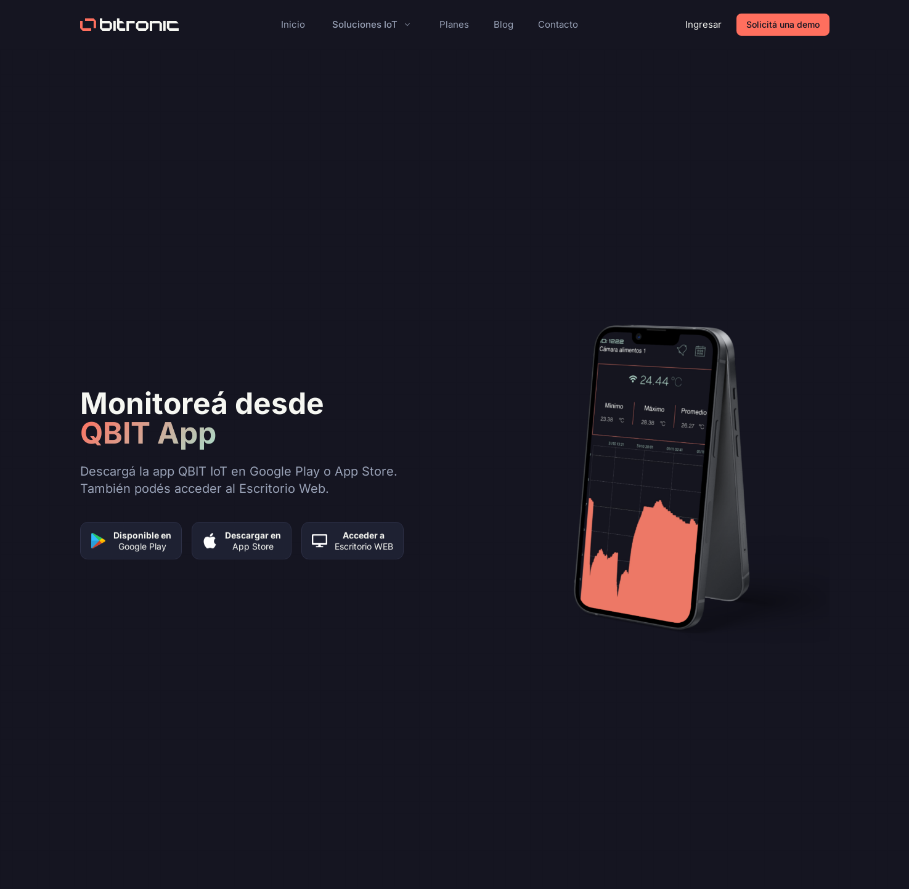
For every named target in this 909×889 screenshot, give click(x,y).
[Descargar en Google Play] (131, 542)
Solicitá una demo (783, 24)
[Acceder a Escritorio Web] (352, 542)
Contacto (558, 24)
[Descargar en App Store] (241, 542)
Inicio (293, 24)
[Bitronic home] (129, 24)
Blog (503, 24)
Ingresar (703, 24)
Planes (454, 24)
